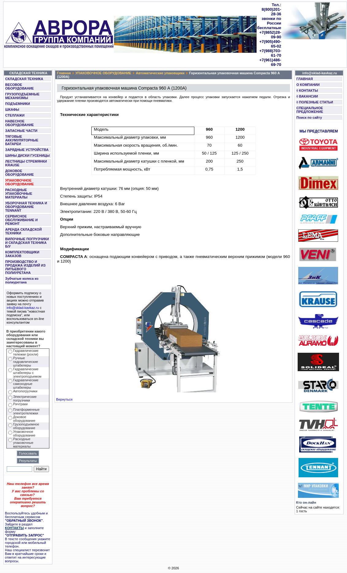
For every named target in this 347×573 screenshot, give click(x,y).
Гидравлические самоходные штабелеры (26, 383)
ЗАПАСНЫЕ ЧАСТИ (21, 131)
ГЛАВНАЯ (304, 79)
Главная (64, 73)
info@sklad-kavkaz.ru (23, 308)
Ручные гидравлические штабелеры (25, 361)
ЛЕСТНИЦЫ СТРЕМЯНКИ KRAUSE (26, 163)
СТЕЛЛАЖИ (15, 115)
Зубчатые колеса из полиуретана (21, 280)
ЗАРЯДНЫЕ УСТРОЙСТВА (26, 150)
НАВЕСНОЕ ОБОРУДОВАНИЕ (19, 123)
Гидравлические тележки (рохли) (26, 352)
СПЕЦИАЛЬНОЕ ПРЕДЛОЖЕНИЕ (309, 109)
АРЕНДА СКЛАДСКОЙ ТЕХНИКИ (23, 231)
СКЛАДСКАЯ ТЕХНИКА (24, 79)
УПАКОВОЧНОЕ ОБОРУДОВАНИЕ (19, 182)
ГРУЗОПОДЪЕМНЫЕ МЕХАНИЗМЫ (22, 96)
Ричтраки (20, 404)
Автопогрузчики (25, 391)
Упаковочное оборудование (24, 433)
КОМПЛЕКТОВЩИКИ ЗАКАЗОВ (22, 254)
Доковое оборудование (24, 418)
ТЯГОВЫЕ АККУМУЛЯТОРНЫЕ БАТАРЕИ (21, 140)
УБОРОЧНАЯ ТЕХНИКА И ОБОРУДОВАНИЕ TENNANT (26, 206)
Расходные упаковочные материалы (23, 442)
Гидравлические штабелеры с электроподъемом (27, 372)
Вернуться (64, 399)
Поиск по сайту (309, 117)
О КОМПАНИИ (308, 85)
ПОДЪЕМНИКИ (17, 104)
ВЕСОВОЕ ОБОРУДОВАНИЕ (19, 86)
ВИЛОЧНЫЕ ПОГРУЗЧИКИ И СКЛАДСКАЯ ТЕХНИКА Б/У (27, 242)
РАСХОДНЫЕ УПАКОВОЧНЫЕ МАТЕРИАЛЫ (18, 193)
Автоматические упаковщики (160, 73)
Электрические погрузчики (25, 398)
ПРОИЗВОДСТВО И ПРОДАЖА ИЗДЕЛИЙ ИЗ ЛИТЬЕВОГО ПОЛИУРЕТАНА (25, 267)
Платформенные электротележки (26, 411)
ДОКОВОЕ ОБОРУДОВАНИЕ (19, 172)
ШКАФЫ (12, 109)
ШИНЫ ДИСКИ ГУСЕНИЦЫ (27, 155)
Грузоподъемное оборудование (26, 426)
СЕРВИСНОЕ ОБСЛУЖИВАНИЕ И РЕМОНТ (21, 219)
